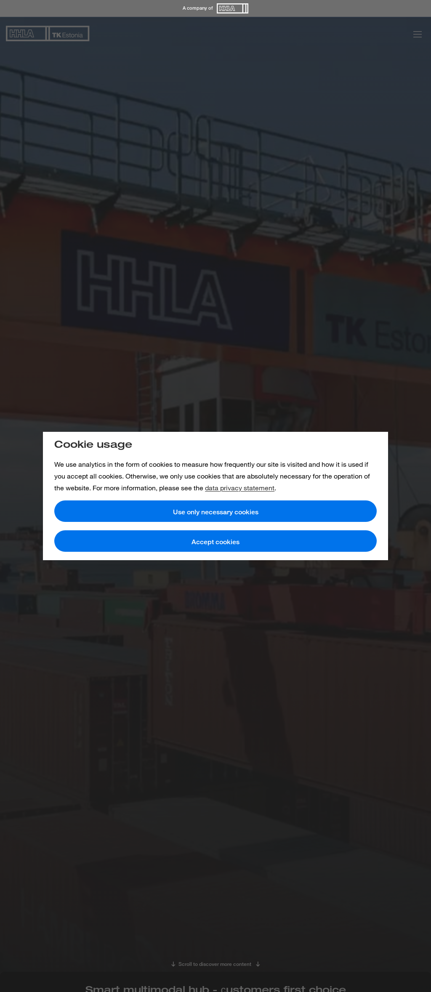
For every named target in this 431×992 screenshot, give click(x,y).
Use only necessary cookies (215, 512)
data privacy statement (239, 488)
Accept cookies (215, 542)
